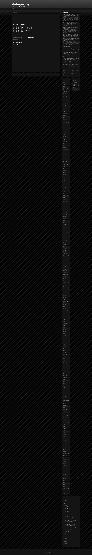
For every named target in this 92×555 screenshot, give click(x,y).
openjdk (64, 407)
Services (19, 8)
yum (63, 493)
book (63, 293)
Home (14, 8)
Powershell (65, 253)
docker (64, 132)
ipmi (63, 373)
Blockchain (65, 224)
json (63, 180)
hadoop (64, 360)
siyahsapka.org (20, 4)
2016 (65, 541)
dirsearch (66, 522)
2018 (65, 538)
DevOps (64, 228)
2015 (65, 543)
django (64, 333)
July (65, 513)
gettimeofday (65, 354)
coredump (64, 319)
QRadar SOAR (65, 164)
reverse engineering (65, 96)
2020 (65, 505)
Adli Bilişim (65, 119)
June (66, 514)
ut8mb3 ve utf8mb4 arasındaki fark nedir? (70, 70)
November (67, 508)
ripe (63, 436)
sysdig (64, 463)
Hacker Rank (75, 82)
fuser (63, 352)
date (63, 327)
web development (66, 149)
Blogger (51, 552)
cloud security (65, 312)
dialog (64, 331)
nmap (64, 139)
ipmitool (64, 375)
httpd (63, 174)
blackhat (64, 289)
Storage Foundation (65, 264)
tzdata (64, 474)
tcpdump (64, 210)
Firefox (64, 234)
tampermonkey (65, 468)
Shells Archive (75, 89)
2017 (65, 540)
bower (64, 297)
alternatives (65, 274)
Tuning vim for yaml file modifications (69, 518)
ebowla (64, 335)
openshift (64, 103)
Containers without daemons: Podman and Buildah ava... (70, 525)
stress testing (65, 453)
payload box (67, 531)
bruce (64, 299)
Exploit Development (65, 122)
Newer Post (15, 74)
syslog (64, 147)
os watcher (65, 411)
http (63, 365)
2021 (65, 503)
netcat (64, 396)
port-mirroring (65, 422)
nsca (63, 403)
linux (63, 80)
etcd (63, 344)
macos (64, 115)
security (64, 98)
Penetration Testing (65, 251)
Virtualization (65, 272)
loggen (64, 383)
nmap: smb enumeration (67, 46)
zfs (63, 152)
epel (63, 342)
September (67, 511)
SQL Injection (65, 255)
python (64, 86)
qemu (64, 426)
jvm (63, 381)
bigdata (64, 286)
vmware (64, 214)
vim (63, 480)
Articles (25, 8)
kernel (64, 101)
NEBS (64, 248)
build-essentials (65, 301)
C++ (63, 226)
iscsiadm (64, 377)
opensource (65, 409)
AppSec (64, 220)
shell (63, 117)
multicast (64, 392)
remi (63, 432)
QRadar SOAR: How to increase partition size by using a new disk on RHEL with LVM (71, 59)
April (66, 533)
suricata (64, 455)
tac (63, 467)
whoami (30, 8)
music (64, 185)
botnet (64, 295)
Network (64, 155)
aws (63, 168)
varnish (64, 478)
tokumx (64, 470)
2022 (65, 502)
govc (63, 356)
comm (64, 317)
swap (63, 457)
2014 (65, 544)
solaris (64, 449)
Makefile (64, 244)
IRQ (63, 238)
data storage (65, 170)
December (67, 506)
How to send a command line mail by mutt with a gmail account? (70, 28)
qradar (64, 91)
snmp (64, 203)
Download (64, 230)
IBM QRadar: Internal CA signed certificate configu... (70, 521)
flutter (64, 350)
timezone (64, 212)
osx (63, 413)
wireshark (64, 216)
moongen (64, 389)
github (64, 172)
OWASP (74, 80)
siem (63, 143)
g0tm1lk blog (75, 87)
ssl (63, 145)
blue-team (64, 291)
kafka (63, 181)
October (66, 509)
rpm (63, 438)
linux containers (65, 136)
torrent (64, 472)
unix (63, 476)
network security (65, 88)
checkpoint (64, 310)
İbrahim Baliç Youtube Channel (76, 85)
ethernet (64, 346)
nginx (63, 189)
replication (64, 434)
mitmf (64, 385)
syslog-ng (64, 465)
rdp (63, 430)
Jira (63, 242)
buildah (64, 304)
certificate (64, 308)
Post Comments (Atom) (38, 77)
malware (64, 183)
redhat (64, 84)
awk (63, 280)
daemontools (65, 323)
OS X (63, 157)
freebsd (64, 111)
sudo (63, 208)
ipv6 (63, 176)
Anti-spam (64, 218)
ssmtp (64, 451)
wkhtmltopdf (65, 491)
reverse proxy (65, 201)
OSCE (64, 159)
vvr (63, 486)
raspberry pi (65, 428)
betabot (64, 284)
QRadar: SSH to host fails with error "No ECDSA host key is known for (70, 23)
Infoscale (64, 240)
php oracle (64, 195)
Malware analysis (66, 124)
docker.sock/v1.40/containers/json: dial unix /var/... (70, 528)
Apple (64, 222)
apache (64, 278)
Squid (64, 261)
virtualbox (64, 482)
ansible (64, 276)
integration (64, 369)
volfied (64, 484)
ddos (63, 329)
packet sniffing (65, 415)
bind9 (64, 130)
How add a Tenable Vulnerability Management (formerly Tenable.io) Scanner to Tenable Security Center (71, 39)
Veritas (64, 166)
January (66, 534)
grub (63, 358)
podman (64, 197)
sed (63, 443)
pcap (63, 418)
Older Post (56, 74)
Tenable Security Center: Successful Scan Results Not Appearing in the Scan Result (70, 35)
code (63, 315)
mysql (64, 187)
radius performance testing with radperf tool (70, 52)
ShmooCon (65, 257)
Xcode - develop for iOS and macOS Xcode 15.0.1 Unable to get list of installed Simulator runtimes (71, 15)
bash (63, 93)
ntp (63, 191)
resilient (64, 141)
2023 (65, 500)
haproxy (64, 362)
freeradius (64, 113)
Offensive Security (66, 161)
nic (63, 398)
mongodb (64, 387)
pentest (16, 39)
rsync (63, 440)
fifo (63, 348)
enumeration (65, 340)
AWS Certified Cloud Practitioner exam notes (71, 64)
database (64, 325)
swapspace (65, 459)
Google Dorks (65, 236)
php (63, 193)
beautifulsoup (65, 282)
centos (64, 306)
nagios (64, 394)
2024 (65, 498)
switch (64, 461)
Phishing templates (68, 529)
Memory (64, 246)
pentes (64, 420)
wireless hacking (66, 488)
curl (63, 321)
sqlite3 (64, 205)
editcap (64, 337)
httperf (64, 367)
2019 (65, 536)
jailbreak (64, 379)
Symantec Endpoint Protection (64, 108)
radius (64, 199)
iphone (64, 371)
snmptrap (64, 447)
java (63, 178)
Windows (64, 128)
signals (64, 445)
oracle (64, 105)
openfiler (64, 405)
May (66, 516)
